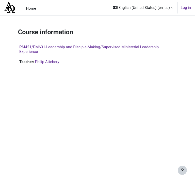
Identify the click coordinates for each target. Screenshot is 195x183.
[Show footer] (182, 170)
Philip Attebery (47, 61)
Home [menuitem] (31, 8)
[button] (142, 7)
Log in (186, 7)
